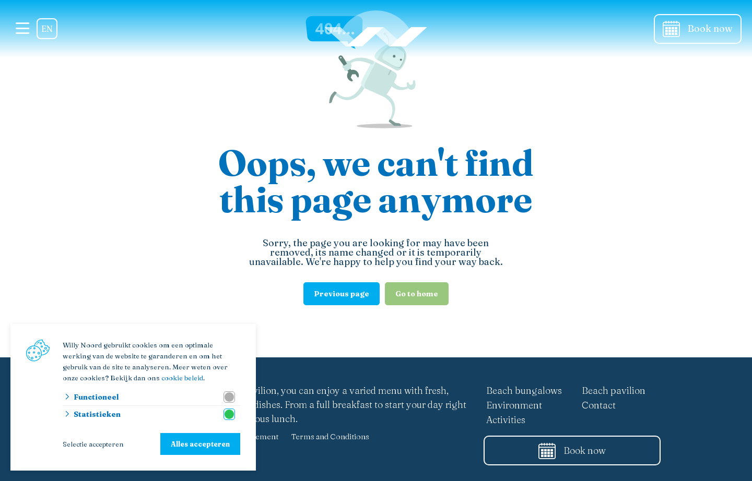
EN (47, 29)
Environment (514, 405)
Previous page (341, 293)
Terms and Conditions (330, 436)
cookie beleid (182, 378)
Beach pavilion (613, 390)
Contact (599, 405)
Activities (505, 420)
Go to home (416, 293)
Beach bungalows (524, 390)
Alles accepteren (200, 444)
